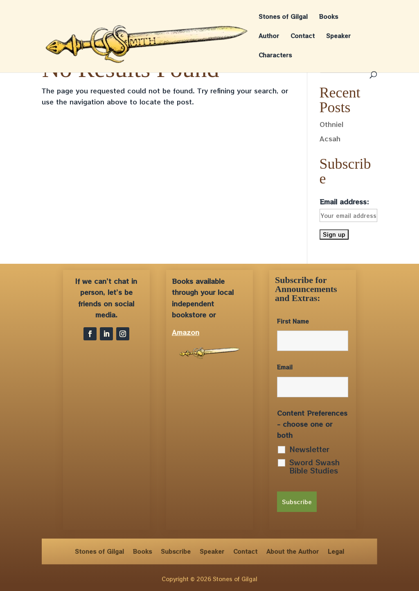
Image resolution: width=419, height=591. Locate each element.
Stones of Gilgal (283, 17)
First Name (293, 321)
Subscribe (176, 550)
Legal (336, 550)
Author (269, 36)
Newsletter (309, 449)
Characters (275, 55)
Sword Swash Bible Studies (314, 466)
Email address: (344, 201)
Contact (303, 36)
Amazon (185, 332)
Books (328, 17)
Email (285, 367)
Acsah (330, 138)
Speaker (338, 36)
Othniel (331, 124)
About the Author (292, 550)
